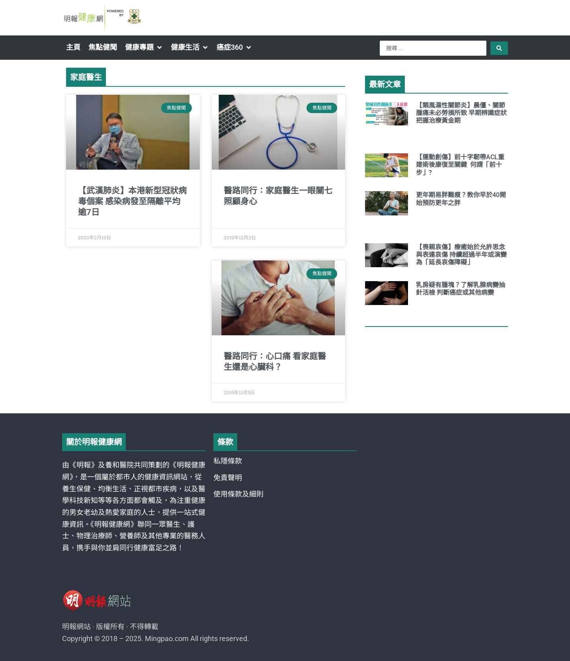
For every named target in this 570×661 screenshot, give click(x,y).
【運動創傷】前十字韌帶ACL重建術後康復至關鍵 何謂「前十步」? (460, 164)
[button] (144, 47)
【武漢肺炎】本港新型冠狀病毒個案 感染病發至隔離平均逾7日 (132, 201)
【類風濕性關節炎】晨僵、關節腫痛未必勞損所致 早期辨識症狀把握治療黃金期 (461, 113)
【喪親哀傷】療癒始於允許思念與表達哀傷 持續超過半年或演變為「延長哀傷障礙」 (461, 254)
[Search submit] (499, 48)
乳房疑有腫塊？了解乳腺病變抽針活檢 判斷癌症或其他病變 (460, 288)
